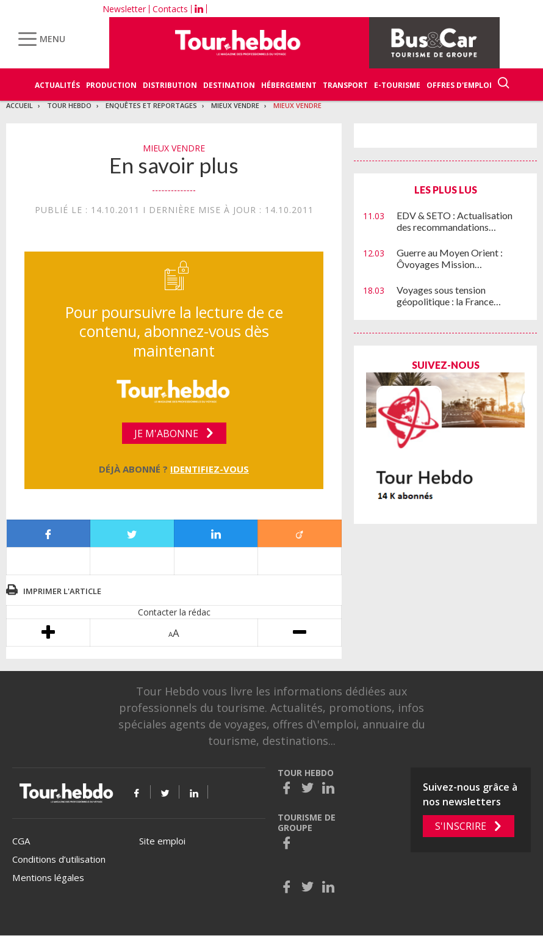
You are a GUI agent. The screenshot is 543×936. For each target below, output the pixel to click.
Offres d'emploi (459, 85)
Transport (345, 85)
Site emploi (162, 841)
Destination (229, 85)
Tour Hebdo (69, 105)
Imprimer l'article (62, 591)
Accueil (19, 105)
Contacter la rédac (174, 612)
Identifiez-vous (209, 469)
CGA (21, 841)
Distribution (170, 85)
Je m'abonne (166, 433)
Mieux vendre (235, 105)
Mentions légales (48, 877)
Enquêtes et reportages (151, 105)
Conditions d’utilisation (59, 859)
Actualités (57, 85)
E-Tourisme (397, 85)
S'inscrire (460, 826)
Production (111, 85)
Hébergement (289, 85)
